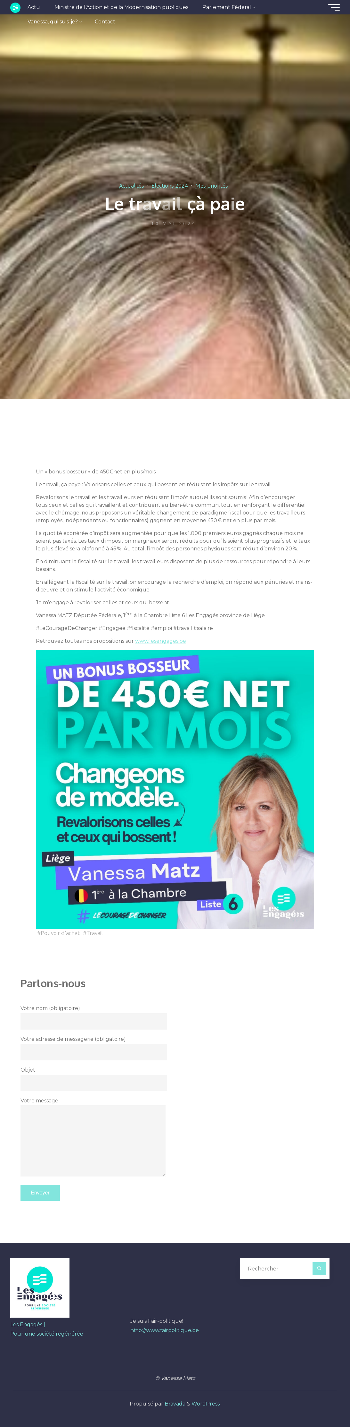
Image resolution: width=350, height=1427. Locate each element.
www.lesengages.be (160, 641)
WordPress (205, 1404)
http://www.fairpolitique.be (164, 1330)
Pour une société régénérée (46, 1334)
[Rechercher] (319, 1269)
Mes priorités (211, 186)
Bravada (174, 1404)
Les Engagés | (27, 1324)
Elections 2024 (169, 186)
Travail (94, 933)
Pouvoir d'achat (60, 933)
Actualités (131, 186)
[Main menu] (334, 7)
